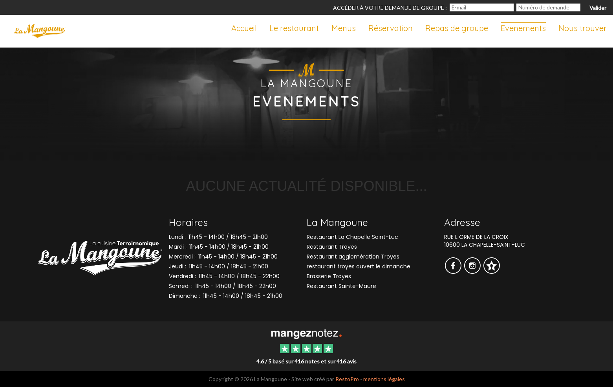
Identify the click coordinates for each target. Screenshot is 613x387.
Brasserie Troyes (329, 276)
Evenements (523, 28)
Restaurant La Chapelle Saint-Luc (352, 237)
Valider (597, 7)
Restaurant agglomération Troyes (353, 256)
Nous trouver (582, 28)
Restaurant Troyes (332, 247)
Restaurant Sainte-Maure (341, 286)
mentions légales (384, 379)
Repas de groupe (456, 28)
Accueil (244, 28)
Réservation (390, 28)
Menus (343, 28)
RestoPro (347, 379)
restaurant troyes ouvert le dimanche (358, 266)
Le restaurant (294, 28)
